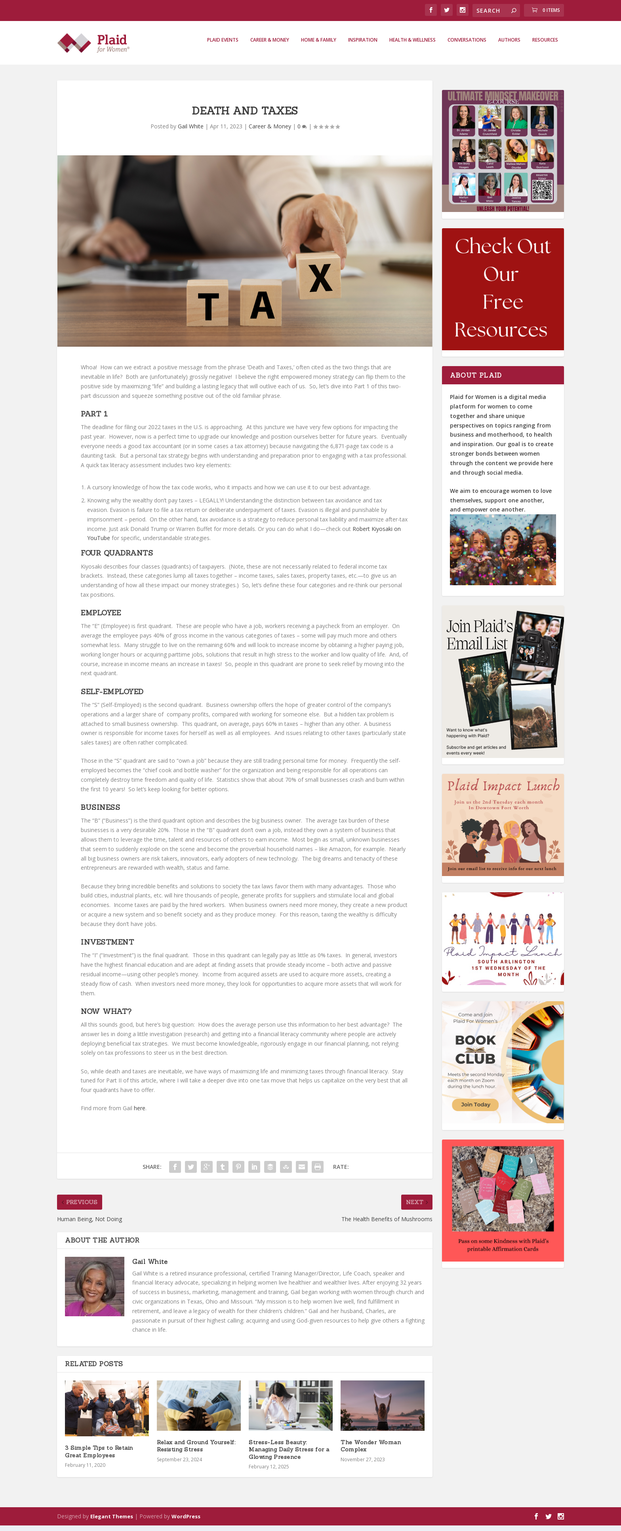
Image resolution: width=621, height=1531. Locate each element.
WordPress (185, 1521)
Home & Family (318, 45)
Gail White (191, 132)
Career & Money (269, 45)
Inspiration (362, 45)
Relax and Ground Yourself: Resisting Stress (196, 1451)
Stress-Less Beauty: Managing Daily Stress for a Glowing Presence (289, 1455)
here (139, 1113)
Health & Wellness (412, 45)
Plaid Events (222, 45)
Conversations (467, 45)
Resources (545, 45)
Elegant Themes (111, 1521)
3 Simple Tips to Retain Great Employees (99, 1457)
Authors (509, 45)
